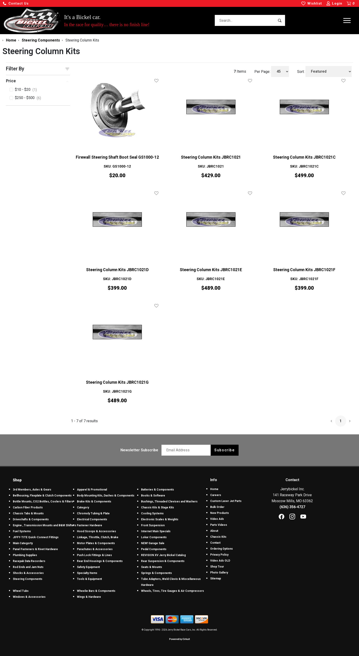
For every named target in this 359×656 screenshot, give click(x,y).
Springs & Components (156, 573)
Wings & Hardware (89, 596)
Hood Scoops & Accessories (96, 531)
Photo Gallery (219, 572)
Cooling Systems (152, 513)
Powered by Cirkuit (179, 639)
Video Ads (217, 519)
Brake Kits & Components (94, 501)
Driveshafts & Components (31, 519)
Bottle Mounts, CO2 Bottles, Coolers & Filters (43, 501)
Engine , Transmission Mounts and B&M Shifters (44, 525)
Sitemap (215, 578)
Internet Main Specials (156, 531)
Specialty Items (87, 573)
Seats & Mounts (151, 567)
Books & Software (153, 495)
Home (214, 489)
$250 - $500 (28, 98)
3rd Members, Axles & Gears (32, 489)
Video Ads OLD (220, 560)
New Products (219, 513)
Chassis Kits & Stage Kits (157, 507)
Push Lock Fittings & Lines (94, 555)
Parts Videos (218, 524)
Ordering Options (221, 548)
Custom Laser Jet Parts (226, 501)
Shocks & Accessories (28, 573)
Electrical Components (92, 519)
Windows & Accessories (29, 596)
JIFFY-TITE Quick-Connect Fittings (36, 537)
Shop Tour (217, 566)
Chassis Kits (218, 536)
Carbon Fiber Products (28, 507)
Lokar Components (154, 537)
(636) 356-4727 (292, 507)
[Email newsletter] (187, 450)
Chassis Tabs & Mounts (28, 513)
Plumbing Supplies (25, 555)
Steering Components (27, 579)
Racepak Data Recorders (29, 561)
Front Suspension (153, 525)
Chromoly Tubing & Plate (93, 513)
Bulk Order (217, 507)
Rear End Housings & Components (100, 561)
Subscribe (224, 450)
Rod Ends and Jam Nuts (28, 567)
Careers (215, 495)
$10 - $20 (26, 90)
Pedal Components (153, 549)
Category (83, 507)
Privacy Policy (219, 554)
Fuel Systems (22, 531)
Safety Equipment (88, 567)
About (214, 530)
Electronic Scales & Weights (159, 519)
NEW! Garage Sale (152, 543)
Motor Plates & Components (96, 543)
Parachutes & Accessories (95, 549)
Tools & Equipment (89, 579)
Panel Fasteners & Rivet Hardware (35, 549)
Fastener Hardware (89, 525)
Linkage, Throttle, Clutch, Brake (97, 537)
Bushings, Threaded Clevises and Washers (169, 501)
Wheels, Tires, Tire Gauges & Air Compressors (172, 591)
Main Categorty (23, 543)
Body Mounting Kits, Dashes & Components (105, 495)
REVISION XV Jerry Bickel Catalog (163, 555)
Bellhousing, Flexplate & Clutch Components (42, 495)
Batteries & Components (157, 489)
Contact (215, 542)
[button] (16, 3)
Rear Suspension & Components (163, 561)
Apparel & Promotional (92, 489)
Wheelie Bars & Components (96, 591)
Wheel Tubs (21, 591)
